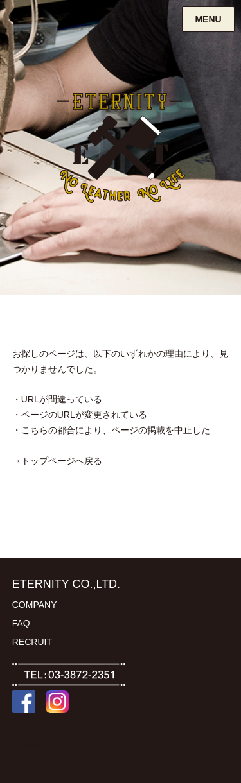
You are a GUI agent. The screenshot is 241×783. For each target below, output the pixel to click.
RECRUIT (32, 642)
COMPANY (34, 604)
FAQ (21, 623)
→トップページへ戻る (57, 461)
